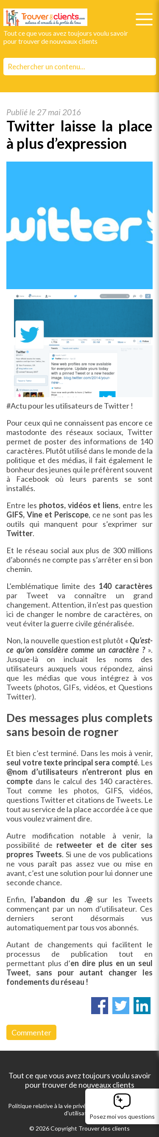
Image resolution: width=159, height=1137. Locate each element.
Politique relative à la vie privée (48, 1105)
